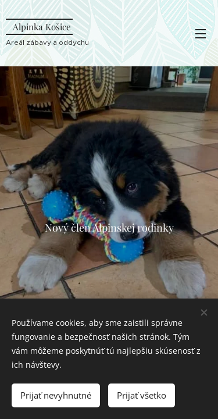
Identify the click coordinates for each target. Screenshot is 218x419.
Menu (200, 33)
